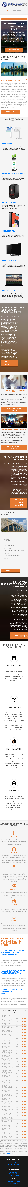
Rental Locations (14, 1172)
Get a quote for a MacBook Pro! (9, 363)
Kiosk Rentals (8, 144)
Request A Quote (14, 50)
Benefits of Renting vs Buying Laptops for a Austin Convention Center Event (13, 972)
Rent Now (24, 1016)
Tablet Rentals (8, 231)
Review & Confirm (14, 707)
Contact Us (14, 1166)
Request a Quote (10, 112)
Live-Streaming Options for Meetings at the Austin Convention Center (12, 952)
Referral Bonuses (14, 1183)
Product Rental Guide (14, 1173)
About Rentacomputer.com (14, 1164)
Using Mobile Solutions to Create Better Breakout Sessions (12, 991)
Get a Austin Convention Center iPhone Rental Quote (19, 502)
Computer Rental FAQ (14, 1175)
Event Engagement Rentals (13, 174)
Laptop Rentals (8, 291)
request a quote (9, 1153)
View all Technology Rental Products (14, 409)
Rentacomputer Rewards (14, 1181)
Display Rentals (9, 261)
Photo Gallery (14, 1162)
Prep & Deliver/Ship (14, 749)
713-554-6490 (15, 11)
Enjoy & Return (14, 791)
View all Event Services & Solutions (14, 447)
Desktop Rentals (9, 202)
